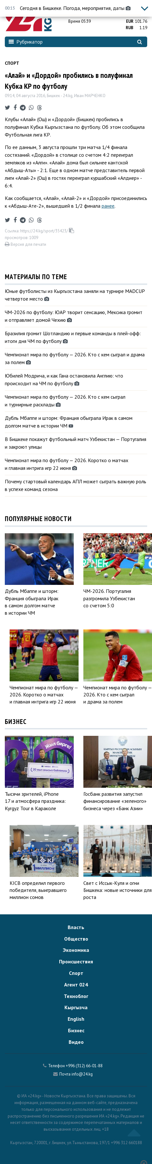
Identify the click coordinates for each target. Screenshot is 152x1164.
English (76, 1019)
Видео (76, 1042)
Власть (76, 927)
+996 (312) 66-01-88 (84, 1065)
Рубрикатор (26, 41)
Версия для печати (25, 244)
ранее (108, 206)
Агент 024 (76, 984)
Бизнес (76, 1030)
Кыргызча (76, 1007)
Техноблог (76, 996)
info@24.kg (82, 1074)
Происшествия (76, 961)
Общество (76, 938)
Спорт (12, 63)
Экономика (76, 950)
